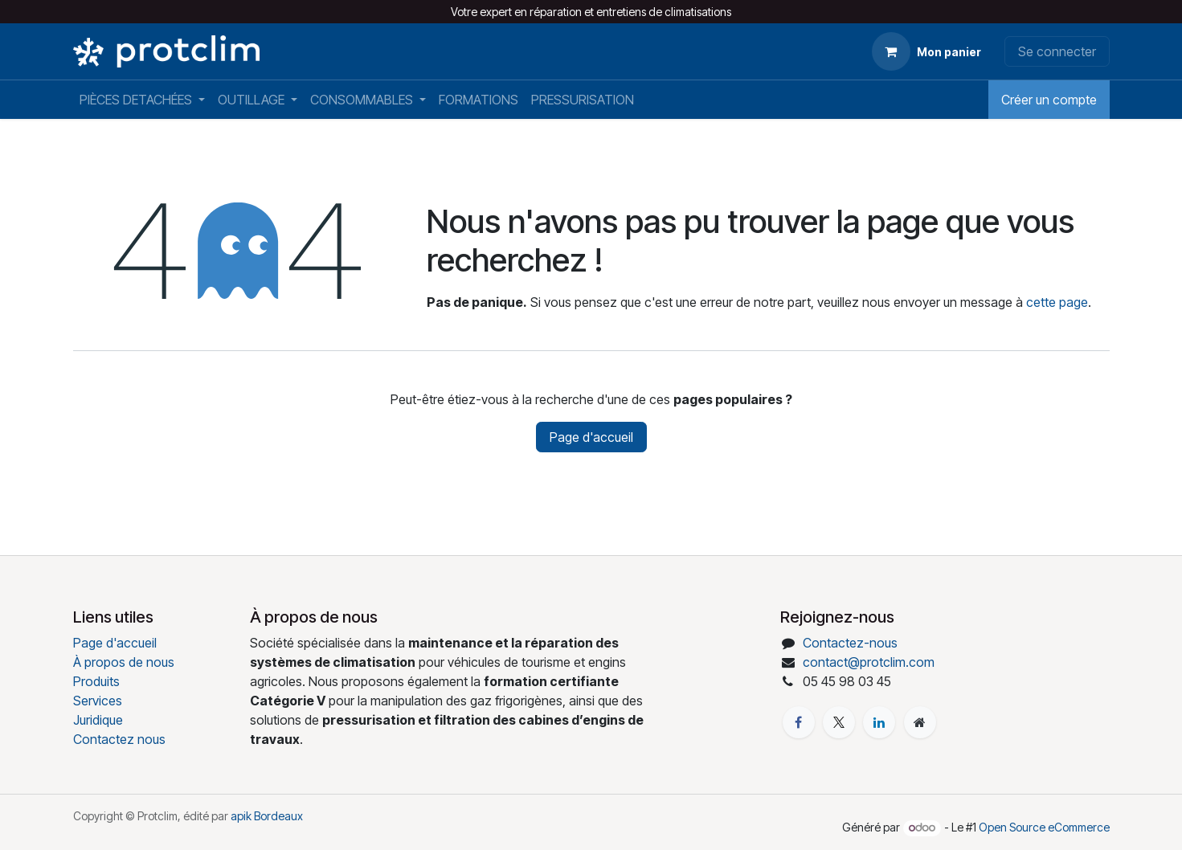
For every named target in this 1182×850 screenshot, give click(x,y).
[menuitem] (142, 100)
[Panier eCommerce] (926, 51)
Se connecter (1057, 51)
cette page (1057, 302)
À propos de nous (123, 662)
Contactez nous (119, 739)
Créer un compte (1049, 100)
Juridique (98, 720)
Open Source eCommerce (1044, 827)
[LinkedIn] (879, 722)
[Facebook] (799, 722)
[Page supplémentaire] (920, 722)
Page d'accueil (591, 437)
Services (97, 701)
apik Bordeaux (267, 816)
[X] (839, 722)
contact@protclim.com (869, 662)
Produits (96, 681)
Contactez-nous (850, 643)
